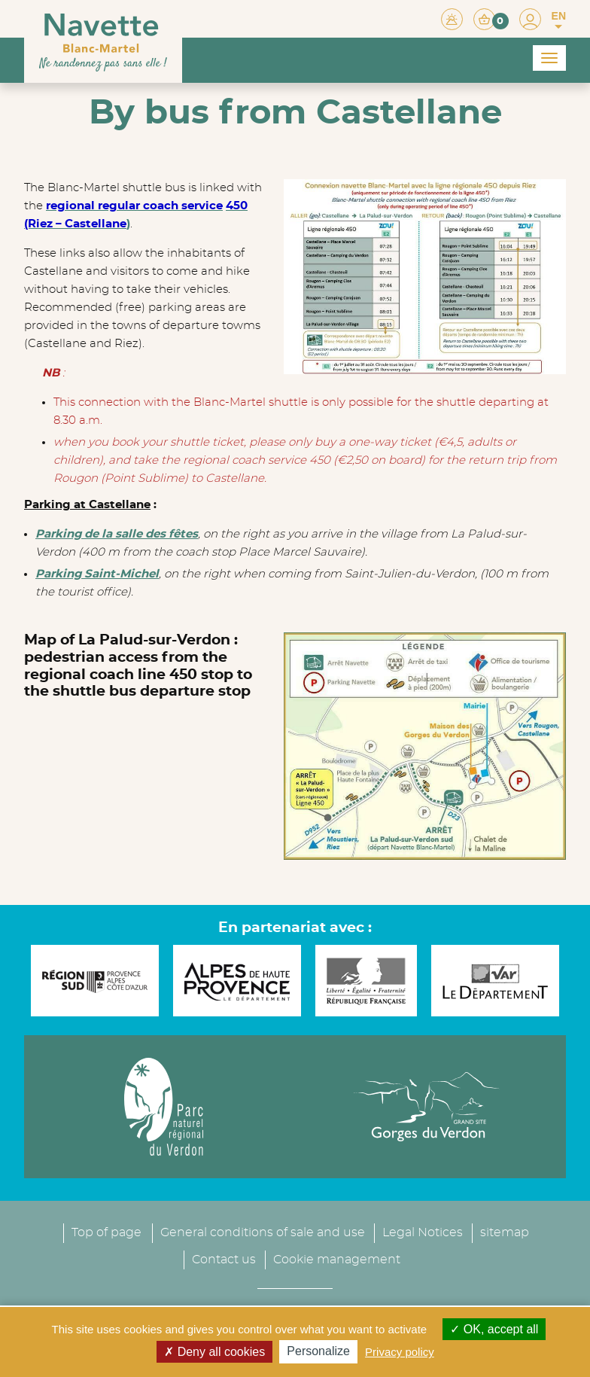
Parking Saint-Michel (97, 574)
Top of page (106, 1210)
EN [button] (559, 20)
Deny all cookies (214, 1351)
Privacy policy (399, 1351)
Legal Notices (422, 1210)
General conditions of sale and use (262, 1210)
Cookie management (336, 1237)
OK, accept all (494, 1329)
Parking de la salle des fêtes (116, 534)
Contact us (224, 1237)
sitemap (504, 1210)
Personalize (318, 1351)
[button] (491, 18)
